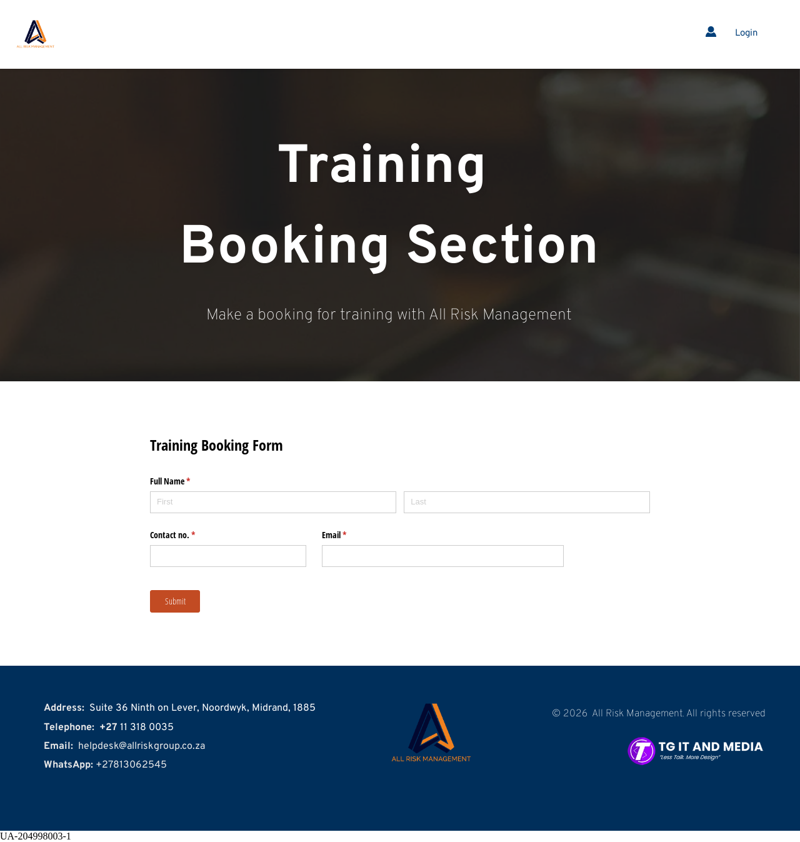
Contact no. (187, 535)
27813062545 (134, 765)
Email (349, 535)
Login (746, 33)
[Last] (527, 502)
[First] (273, 502)
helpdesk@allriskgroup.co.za (141, 746)
